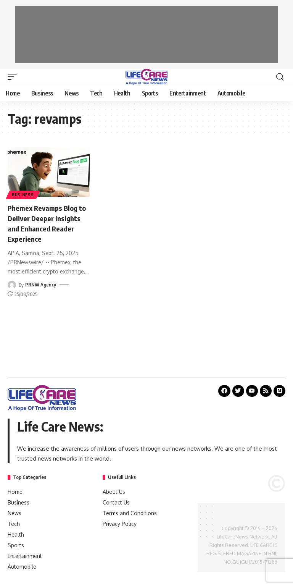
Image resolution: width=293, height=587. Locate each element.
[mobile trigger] (14, 77)
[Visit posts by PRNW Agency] (12, 283)
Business (23, 194)
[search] (279, 76)
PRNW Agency (40, 283)
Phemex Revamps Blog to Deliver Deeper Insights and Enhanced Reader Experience (48, 222)
